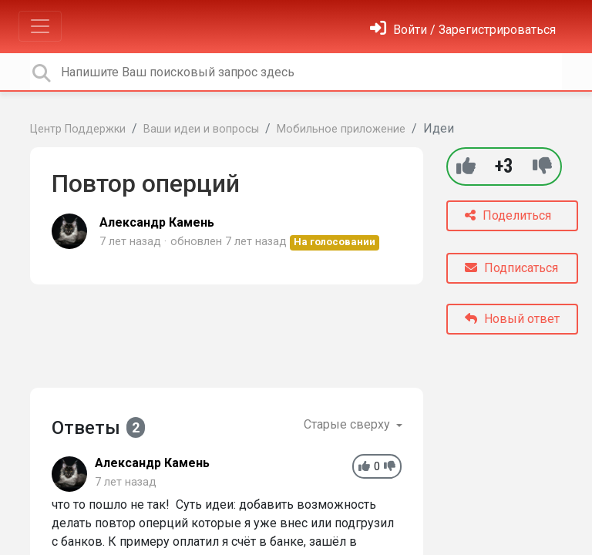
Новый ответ (512, 318)
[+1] (466, 166)
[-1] (542, 166)
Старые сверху (348, 424)
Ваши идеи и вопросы (201, 129)
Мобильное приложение (341, 129)
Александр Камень (156, 222)
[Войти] (463, 29)
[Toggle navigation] (40, 26)
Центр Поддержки (78, 129)
